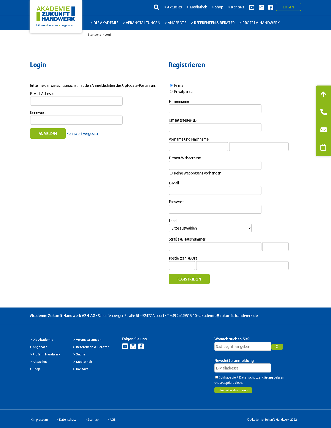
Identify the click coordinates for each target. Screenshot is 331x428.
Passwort (176, 201)
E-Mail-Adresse (42, 93)
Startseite (94, 34)
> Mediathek (197, 7)
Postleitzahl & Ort (183, 258)
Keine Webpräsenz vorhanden (196, 173)
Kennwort (38, 112)
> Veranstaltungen (141, 22)
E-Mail (174, 182)
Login (288, 7)
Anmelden (48, 133)
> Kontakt (236, 7)
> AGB (111, 419)
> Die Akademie (104, 22)
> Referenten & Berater (213, 22)
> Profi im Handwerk (259, 22)
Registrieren (189, 279)
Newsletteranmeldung (234, 360)
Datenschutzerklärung (254, 377)
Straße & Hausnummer (187, 239)
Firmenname (179, 101)
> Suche (79, 354)
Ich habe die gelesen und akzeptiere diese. (249, 380)
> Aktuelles (173, 7)
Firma (176, 85)
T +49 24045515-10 (181, 315)
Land (173, 220)
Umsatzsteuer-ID (183, 120)
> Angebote (175, 22)
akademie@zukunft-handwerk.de (228, 315)
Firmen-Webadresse (185, 157)
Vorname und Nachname (189, 139)
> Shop (218, 7)
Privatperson (182, 91)
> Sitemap (91, 419)
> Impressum (39, 419)
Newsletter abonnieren (233, 390)
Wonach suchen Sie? (232, 338)
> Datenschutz (66, 419)
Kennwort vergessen (82, 133)
